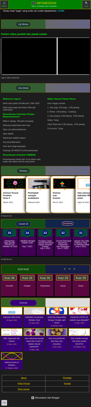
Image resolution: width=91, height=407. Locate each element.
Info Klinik (23, 88)
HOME (61, 11)
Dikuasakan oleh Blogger (45, 398)
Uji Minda (23, 24)
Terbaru (23, 171)
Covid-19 (23, 224)
